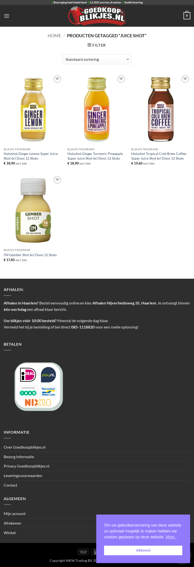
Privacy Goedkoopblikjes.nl (26, 466)
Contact (10, 485)
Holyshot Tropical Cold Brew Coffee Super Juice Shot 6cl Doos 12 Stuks (158, 155)
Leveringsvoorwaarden (23, 475)
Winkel (10, 532)
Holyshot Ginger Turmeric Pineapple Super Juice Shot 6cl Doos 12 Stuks (95, 155)
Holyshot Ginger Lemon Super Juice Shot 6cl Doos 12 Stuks (31, 155)
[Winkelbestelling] (97, 59)
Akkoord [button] (143, 550)
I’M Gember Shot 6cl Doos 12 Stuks (30, 255)
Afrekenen (12, 523)
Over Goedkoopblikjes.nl (24, 447)
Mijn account (15, 513)
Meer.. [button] (171, 537)
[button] (7, 16)
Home (54, 35)
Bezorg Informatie (19, 456)
